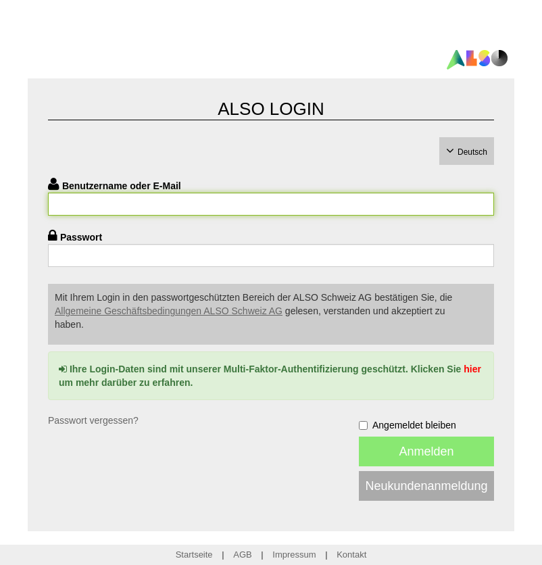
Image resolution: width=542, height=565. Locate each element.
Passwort (81, 237)
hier (472, 369)
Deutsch (472, 152)
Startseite (194, 554)
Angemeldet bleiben (407, 425)
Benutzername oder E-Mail (121, 185)
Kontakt (351, 554)
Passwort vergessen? (93, 420)
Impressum (294, 554)
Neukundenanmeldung (426, 486)
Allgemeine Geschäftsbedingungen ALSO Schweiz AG (168, 310)
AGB (242, 554)
